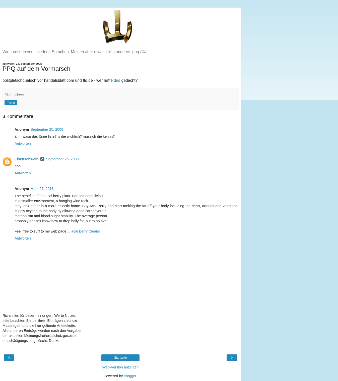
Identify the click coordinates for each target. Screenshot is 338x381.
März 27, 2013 (42, 189)
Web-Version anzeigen (120, 367)
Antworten (23, 143)
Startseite (120, 357)
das (117, 80)
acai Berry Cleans (85, 231)
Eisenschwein (26, 159)
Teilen (11, 103)
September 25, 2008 (47, 129)
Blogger (130, 376)
